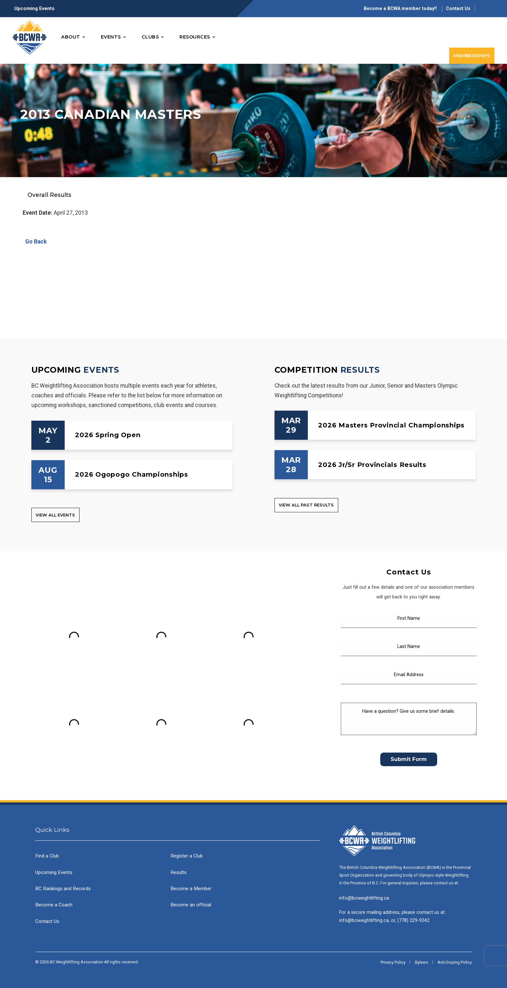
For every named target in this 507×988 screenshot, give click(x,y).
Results (178, 872)
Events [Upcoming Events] (101, 370)
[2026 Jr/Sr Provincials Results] (375, 464)
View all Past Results (306, 505)
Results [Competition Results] (360, 370)
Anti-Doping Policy (454, 962)
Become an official (190, 905)
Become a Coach (53, 905)
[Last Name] (409, 649)
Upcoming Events (34, 8)
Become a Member (190, 888)
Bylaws (421, 962)
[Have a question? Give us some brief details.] (409, 719)
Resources (197, 37)
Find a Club (47, 856)
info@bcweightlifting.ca (364, 898)
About (73, 37)
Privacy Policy (393, 962)
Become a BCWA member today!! (401, 8)
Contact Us (458, 8)
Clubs (153, 37)
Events (113, 37)
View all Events (55, 515)
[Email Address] (409, 677)
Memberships (471, 56)
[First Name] (409, 621)
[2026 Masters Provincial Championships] (375, 425)
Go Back (35, 241)
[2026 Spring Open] (132, 435)
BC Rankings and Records (63, 888)
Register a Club (186, 856)
